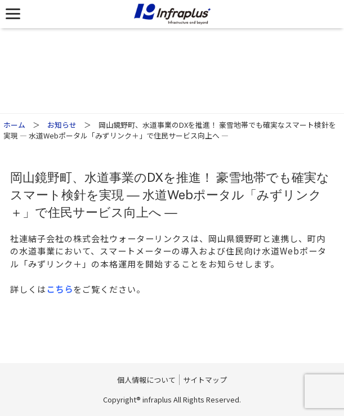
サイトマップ (205, 379)
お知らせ (62, 124)
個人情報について (146, 379)
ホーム (14, 124)
